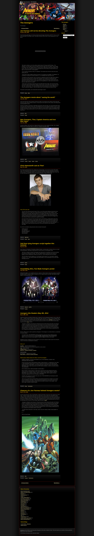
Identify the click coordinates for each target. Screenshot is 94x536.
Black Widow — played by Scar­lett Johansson (29, 354)
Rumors (64, 28)
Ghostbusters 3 (23, 501)
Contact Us (22, 530)
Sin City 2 (22, 511)
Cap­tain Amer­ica (23, 349)
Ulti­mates (51, 319)
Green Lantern (23, 502)
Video (64, 29)
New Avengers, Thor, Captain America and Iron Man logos (38, 120)
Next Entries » (57, 28)
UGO (25, 113)
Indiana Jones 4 (24, 525)
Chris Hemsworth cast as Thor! (32, 166)
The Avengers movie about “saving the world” (37, 97)
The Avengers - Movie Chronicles (47, 12)
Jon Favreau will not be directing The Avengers (38, 31)
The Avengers (33, 1)
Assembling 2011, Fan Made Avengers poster (37, 269)
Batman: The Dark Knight (25, 492)
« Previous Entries (25, 28)
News (26, 115)
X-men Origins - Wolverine (26, 523)
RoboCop (22, 510)
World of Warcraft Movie (25, 519)
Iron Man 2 (23, 505)
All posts (64, 24)
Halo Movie (23, 503)
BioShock (22, 493)
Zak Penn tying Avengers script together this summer (37, 244)
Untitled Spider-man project (26, 517)
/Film (25, 476)
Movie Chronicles (26, 1)
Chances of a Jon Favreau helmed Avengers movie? (40, 390)
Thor (21, 348)
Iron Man (22, 345)
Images (26, 161)
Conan (22, 496)
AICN (26, 159)
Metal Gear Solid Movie (25, 507)
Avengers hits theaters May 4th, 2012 (34, 313)
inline (28, 321)
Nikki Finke (26, 237)
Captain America (24, 494)
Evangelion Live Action (25, 498)
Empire (26, 262)
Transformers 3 (23, 516)
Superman (23, 512)
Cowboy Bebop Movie (25, 497)
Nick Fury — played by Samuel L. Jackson (28, 350)
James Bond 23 (24, 506)
